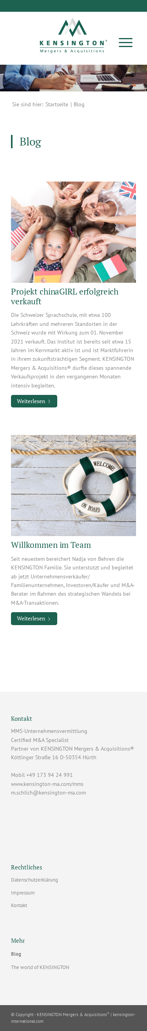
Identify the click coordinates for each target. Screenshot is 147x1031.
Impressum (23, 892)
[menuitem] (125, 42)
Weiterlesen (35, 401)
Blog (16, 954)
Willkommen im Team (51, 544)
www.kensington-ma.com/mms (47, 783)
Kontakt (19, 905)
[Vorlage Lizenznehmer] (73, 32)
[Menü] (125, 42)
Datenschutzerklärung (34, 879)
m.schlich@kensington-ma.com (48, 792)
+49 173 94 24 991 (49, 774)
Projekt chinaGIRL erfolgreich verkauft (64, 296)
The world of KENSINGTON (40, 967)
